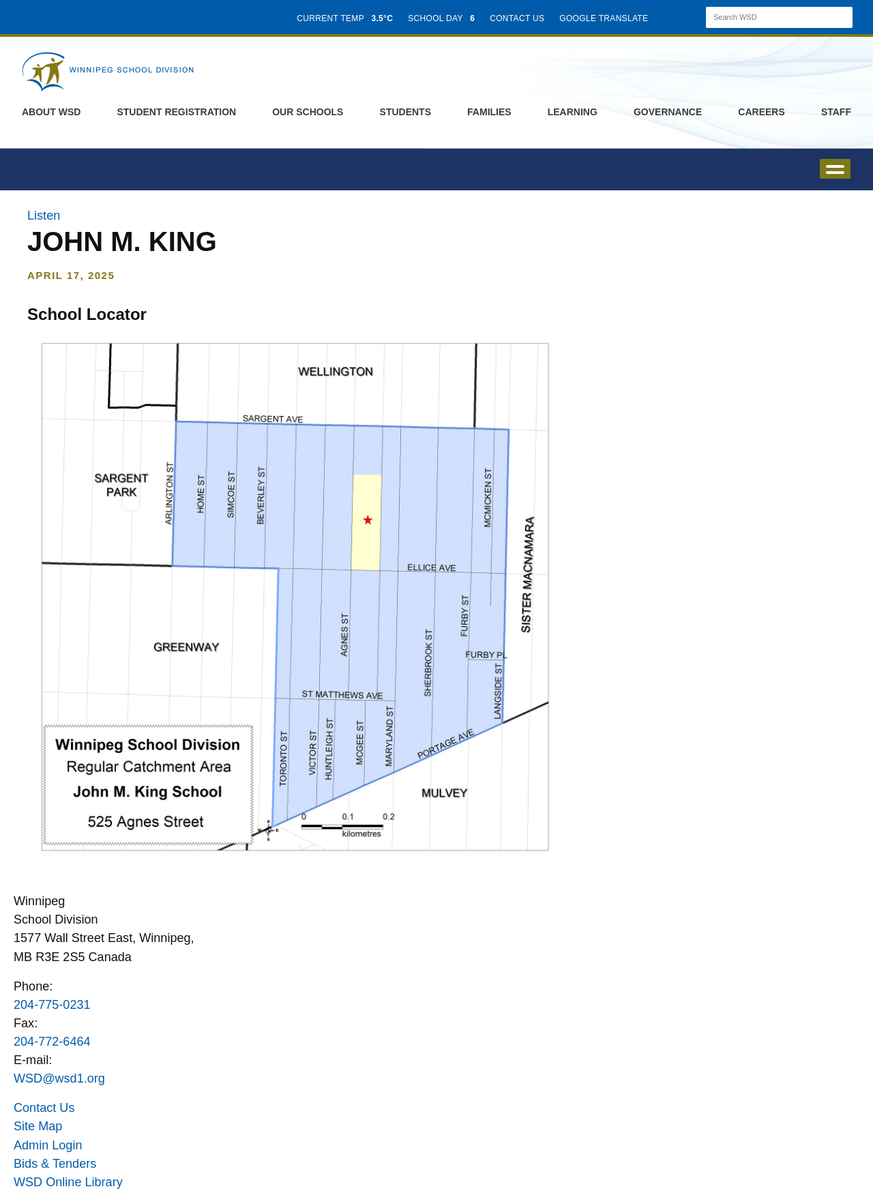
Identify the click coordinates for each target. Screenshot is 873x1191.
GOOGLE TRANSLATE (605, 18)
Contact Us (44, 1108)
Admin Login (48, 1145)
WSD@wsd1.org (59, 1078)
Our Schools (307, 111)
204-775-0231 (52, 1005)
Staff (836, 111)
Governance (668, 111)
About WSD (51, 111)
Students (405, 111)
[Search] (767, 17)
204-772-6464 (52, 1041)
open (835, 169)
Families (489, 111)
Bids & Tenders (55, 1164)
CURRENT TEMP (345, 18)
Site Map (38, 1126)
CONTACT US (517, 18)
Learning (572, 111)
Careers (761, 111)
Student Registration (176, 111)
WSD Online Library (68, 1182)
